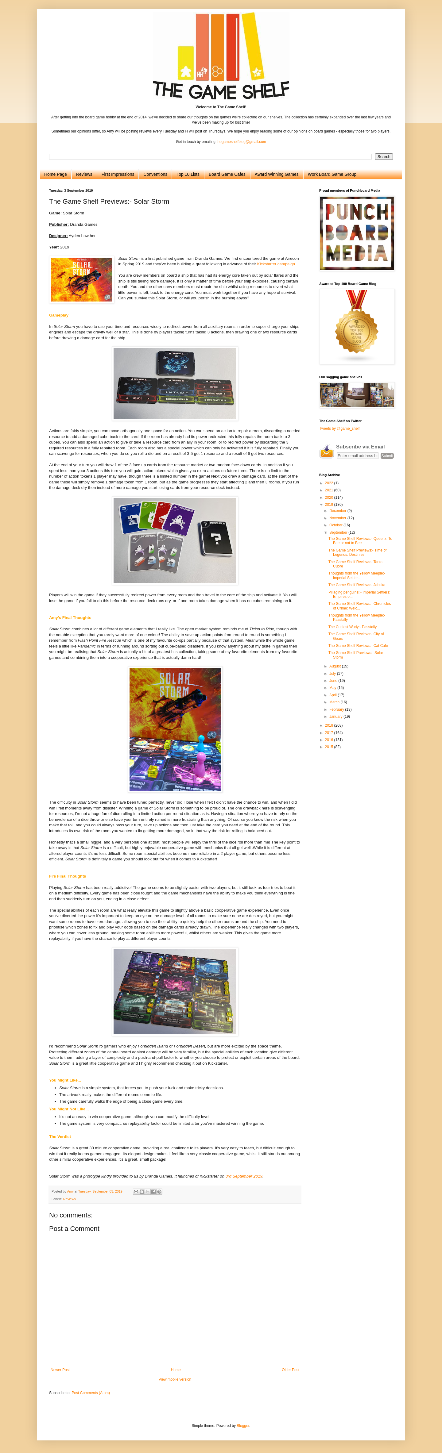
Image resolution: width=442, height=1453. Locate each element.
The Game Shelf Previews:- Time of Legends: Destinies (357, 552)
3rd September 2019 (244, 1176)
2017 (329, 733)
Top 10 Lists (188, 174)
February (337, 709)
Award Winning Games (277, 174)
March (335, 702)
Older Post (290, 1370)
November (338, 518)
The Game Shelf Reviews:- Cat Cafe (358, 646)
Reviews (84, 174)
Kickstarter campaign (276, 264)
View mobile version (175, 1379)
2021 (329, 490)
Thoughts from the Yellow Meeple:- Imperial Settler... (356, 575)
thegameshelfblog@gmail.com (241, 142)
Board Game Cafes (227, 174)
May (333, 688)
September (338, 532)
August (335, 666)
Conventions (155, 174)
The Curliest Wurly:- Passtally (352, 627)
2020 (329, 497)
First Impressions (118, 174)
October (336, 525)
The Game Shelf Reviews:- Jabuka (356, 585)
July (333, 673)
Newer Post (60, 1370)
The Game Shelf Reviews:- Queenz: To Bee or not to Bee (360, 540)
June (333, 680)
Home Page (55, 174)
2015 (329, 747)
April (333, 695)
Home (176, 1370)
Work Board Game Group (332, 174)
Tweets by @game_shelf (339, 428)
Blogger (243, 1426)
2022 (329, 483)
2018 (329, 725)
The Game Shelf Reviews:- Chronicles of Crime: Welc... (359, 606)
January (336, 716)
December (338, 511)
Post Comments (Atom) (91, 1393)
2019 (329, 504)
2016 (329, 740)
